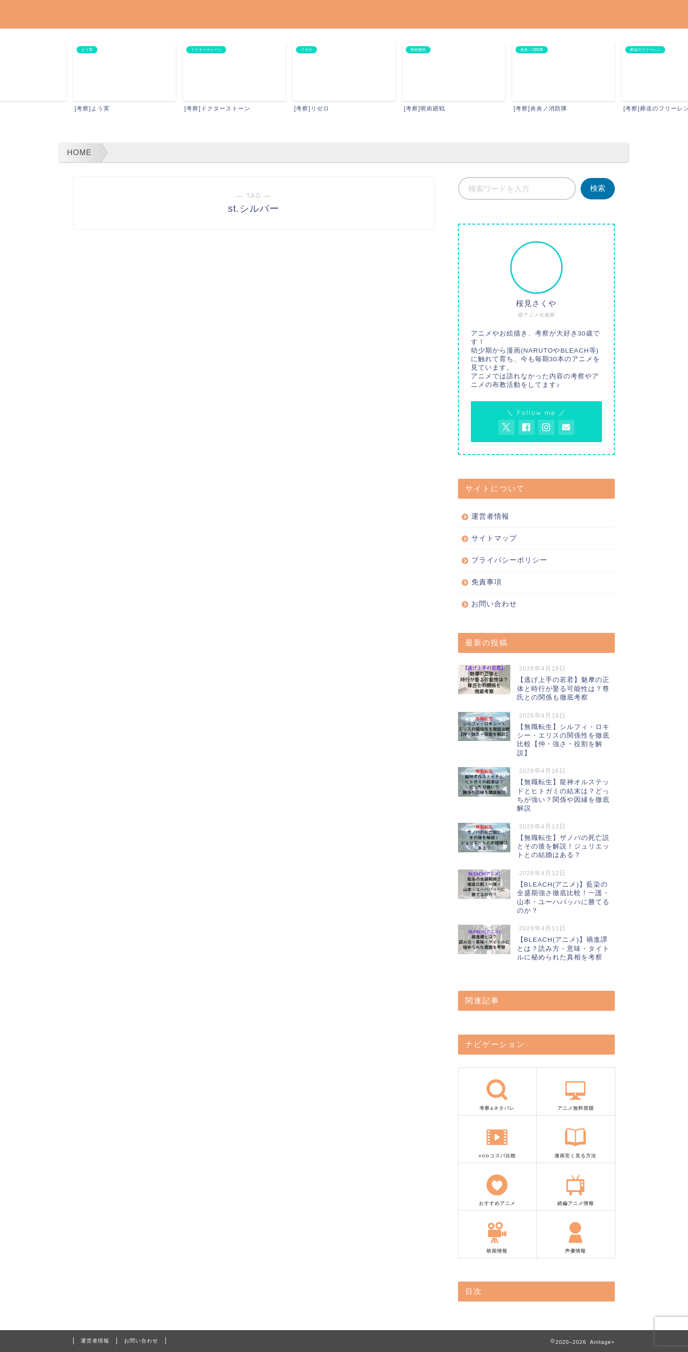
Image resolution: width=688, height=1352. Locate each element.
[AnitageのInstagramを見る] (546, 427)
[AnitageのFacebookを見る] (526, 427)
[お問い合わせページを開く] (566, 427)
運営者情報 (490, 516)
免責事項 (486, 582)
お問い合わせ (494, 604)
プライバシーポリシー (509, 560)
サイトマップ (494, 538)
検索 (597, 188)
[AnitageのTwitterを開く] (506, 427)
